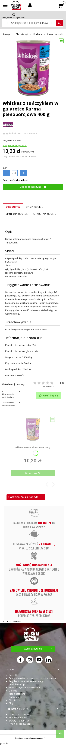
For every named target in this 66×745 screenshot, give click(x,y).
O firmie (13, 690)
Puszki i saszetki (55, 34)
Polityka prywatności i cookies (24, 687)
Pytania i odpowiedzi (20, 723)
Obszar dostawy (13, 621)
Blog (11, 703)
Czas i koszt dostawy (20, 714)
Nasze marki (15, 696)
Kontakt (13, 675)
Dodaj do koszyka (30, 186)
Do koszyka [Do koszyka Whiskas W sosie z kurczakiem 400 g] (31, 473)
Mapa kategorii (17, 693)
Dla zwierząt (22, 34)
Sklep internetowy (29, 738)
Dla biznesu (15, 700)
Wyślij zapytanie (39, 649)
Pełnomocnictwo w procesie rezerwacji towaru (33, 678)
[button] (5, 6)
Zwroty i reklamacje (19, 720)
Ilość (5, 168)
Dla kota (37, 34)
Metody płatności (18, 717)
